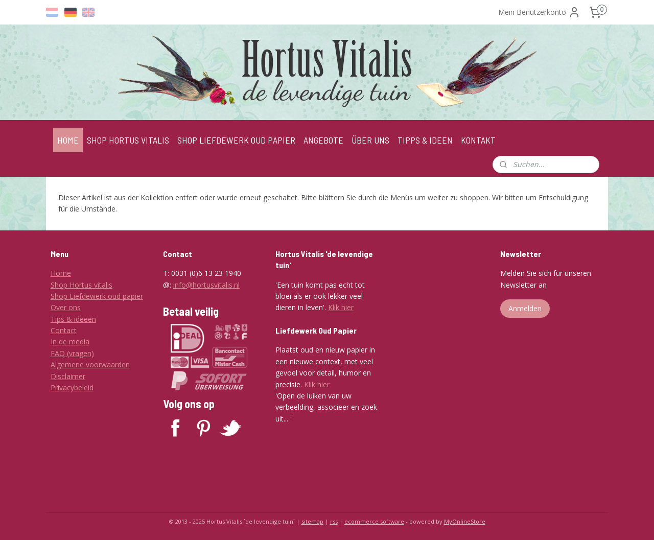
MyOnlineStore (464, 521)
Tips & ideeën (73, 319)
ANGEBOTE (323, 140)
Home (61, 273)
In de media (70, 341)
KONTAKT (478, 140)
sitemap (312, 521)
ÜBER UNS (370, 140)
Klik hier (341, 307)
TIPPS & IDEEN (425, 140)
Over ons (66, 307)
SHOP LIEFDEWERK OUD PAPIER (236, 140)
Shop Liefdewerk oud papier (97, 296)
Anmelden (525, 308)
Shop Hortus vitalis (81, 285)
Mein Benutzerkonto (539, 12)
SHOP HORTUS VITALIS (128, 140)
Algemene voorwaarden (90, 364)
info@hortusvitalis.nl (206, 285)
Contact (64, 330)
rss (334, 521)
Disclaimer (68, 376)
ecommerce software (374, 521)
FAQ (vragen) (72, 353)
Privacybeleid (72, 387)
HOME (68, 140)
